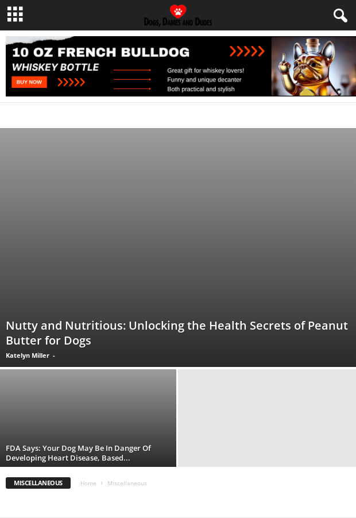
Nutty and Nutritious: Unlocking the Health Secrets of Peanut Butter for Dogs (177, 333)
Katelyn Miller (27, 355)
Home (88, 483)
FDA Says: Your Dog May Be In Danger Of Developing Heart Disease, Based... (78, 453)
